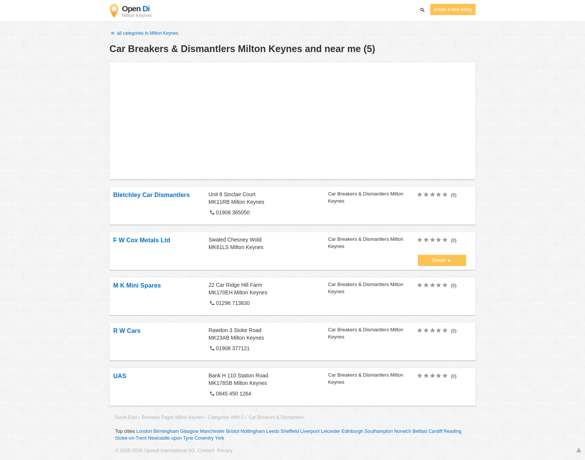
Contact (206, 450)
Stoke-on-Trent (131, 438)
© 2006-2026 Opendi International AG (155, 450)
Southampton (379, 431)
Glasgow (189, 431)
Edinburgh (352, 431)
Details (439, 260)
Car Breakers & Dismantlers (276, 417)
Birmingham (166, 431)
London (144, 431)
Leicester (330, 431)
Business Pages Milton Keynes (172, 417)
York (219, 438)
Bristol (232, 431)
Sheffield (289, 431)
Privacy (224, 450)
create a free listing (453, 9)
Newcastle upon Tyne (170, 438)
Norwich (402, 431)
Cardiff (435, 431)
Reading (453, 431)
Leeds (272, 431)
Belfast (420, 431)
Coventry (204, 438)
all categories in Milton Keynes (143, 33)
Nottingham (253, 431)
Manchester (212, 431)
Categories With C (226, 417)
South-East (126, 417)
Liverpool (310, 431)
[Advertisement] (292, 121)
